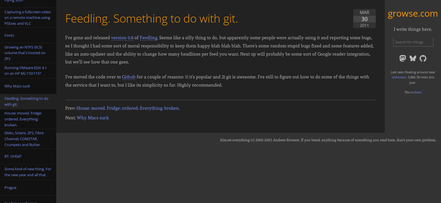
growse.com (413, 13)
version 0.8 (122, 37)
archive (416, 92)
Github (129, 77)
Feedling (148, 37)
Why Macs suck (93, 117)
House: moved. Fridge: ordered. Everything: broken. (128, 108)
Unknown (399, 77)
